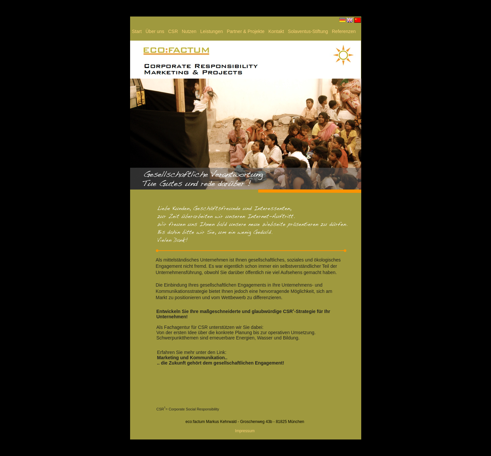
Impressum (245, 431)
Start (137, 31)
